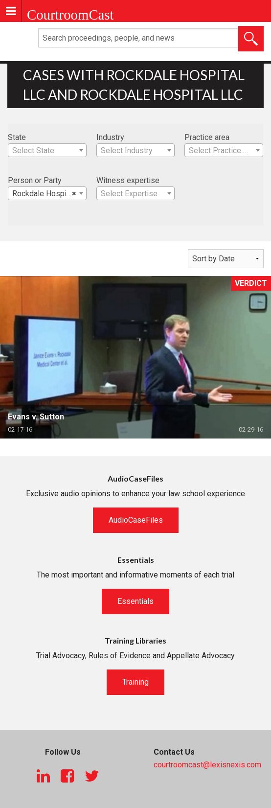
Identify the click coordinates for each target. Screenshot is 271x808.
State (17, 137)
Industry (110, 137)
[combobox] (47, 150)
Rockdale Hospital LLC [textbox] (49, 194)
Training (135, 682)
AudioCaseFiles (136, 520)
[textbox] (47, 151)
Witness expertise (127, 180)
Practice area (206, 137)
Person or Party (35, 180)
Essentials (135, 601)
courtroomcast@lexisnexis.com (207, 764)
